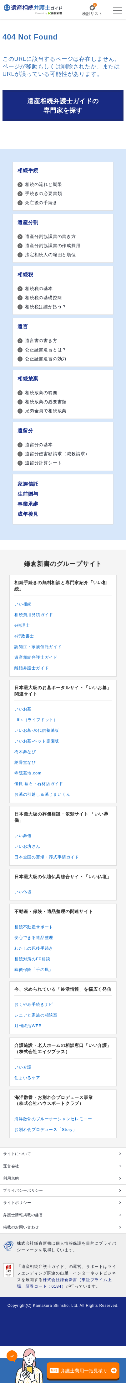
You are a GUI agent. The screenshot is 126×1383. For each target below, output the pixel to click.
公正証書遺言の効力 (46, 358)
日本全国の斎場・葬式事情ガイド (46, 857)
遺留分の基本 (39, 444)
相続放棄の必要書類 (46, 401)
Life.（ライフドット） (36, 719)
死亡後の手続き (41, 202)
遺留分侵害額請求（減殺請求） (57, 453)
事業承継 (28, 504)
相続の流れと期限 (43, 184)
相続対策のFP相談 (32, 959)
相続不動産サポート (33, 927)
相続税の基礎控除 (43, 297)
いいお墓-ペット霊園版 (36, 741)
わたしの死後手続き (33, 948)
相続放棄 (28, 378)
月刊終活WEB (28, 1025)
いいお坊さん (27, 846)
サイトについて (17, 1154)
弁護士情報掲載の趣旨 (23, 1215)
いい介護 (23, 1067)
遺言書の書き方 (41, 340)
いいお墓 (23, 709)
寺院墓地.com (28, 773)
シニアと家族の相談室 (36, 1015)
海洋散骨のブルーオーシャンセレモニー (53, 1118)
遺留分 (25, 430)
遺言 (23, 326)
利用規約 (11, 1178)
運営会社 (11, 1166)
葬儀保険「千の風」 (33, 969)
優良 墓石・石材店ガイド (38, 783)
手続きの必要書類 (43, 193)
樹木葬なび (25, 751)
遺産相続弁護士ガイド (36, 657)
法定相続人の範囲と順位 (50, 254)
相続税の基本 (39, 288)
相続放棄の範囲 (41, 392)
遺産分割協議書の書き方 (50, 236)
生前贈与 (28, 494)
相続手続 (28, 170)
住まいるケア (27, 1077)
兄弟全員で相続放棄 (46, 410)
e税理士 (22, 625)
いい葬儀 (23, 835)
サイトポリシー (17, 1203)
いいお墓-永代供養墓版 (36, 730)
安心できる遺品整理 (33, 937)
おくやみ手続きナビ (33, 1004)
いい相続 (23, 604)
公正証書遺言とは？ (46, 349)
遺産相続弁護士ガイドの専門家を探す (63, 106)
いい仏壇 (23, 891)
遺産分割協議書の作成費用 (53, 245)
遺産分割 (28, 222)
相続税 (25, 274)
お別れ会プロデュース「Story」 (45, 1129)
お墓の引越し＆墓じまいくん (42, 794)
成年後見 (28, 514)
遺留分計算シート (43, 462)
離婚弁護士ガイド (31, 668)
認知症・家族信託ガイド (38, 646)
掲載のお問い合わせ (21, 1227)
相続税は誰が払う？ (46, 306)
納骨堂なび (25, 762)
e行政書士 (24, 636)
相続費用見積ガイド (33, 614)
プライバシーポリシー (23, 1190)
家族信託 (28, 484)
